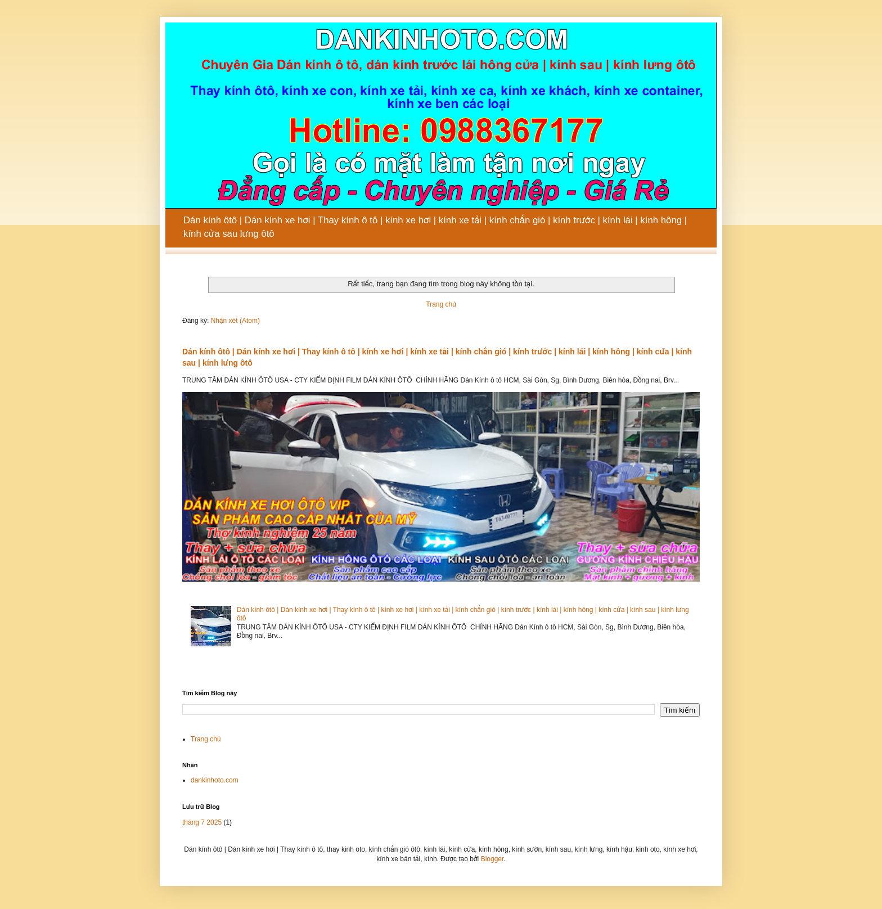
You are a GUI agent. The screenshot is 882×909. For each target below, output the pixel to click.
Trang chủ (441, 304)
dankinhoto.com (214, 780)
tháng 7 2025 (202, 822)
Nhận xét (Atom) (235, 321)
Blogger (492, 859)
